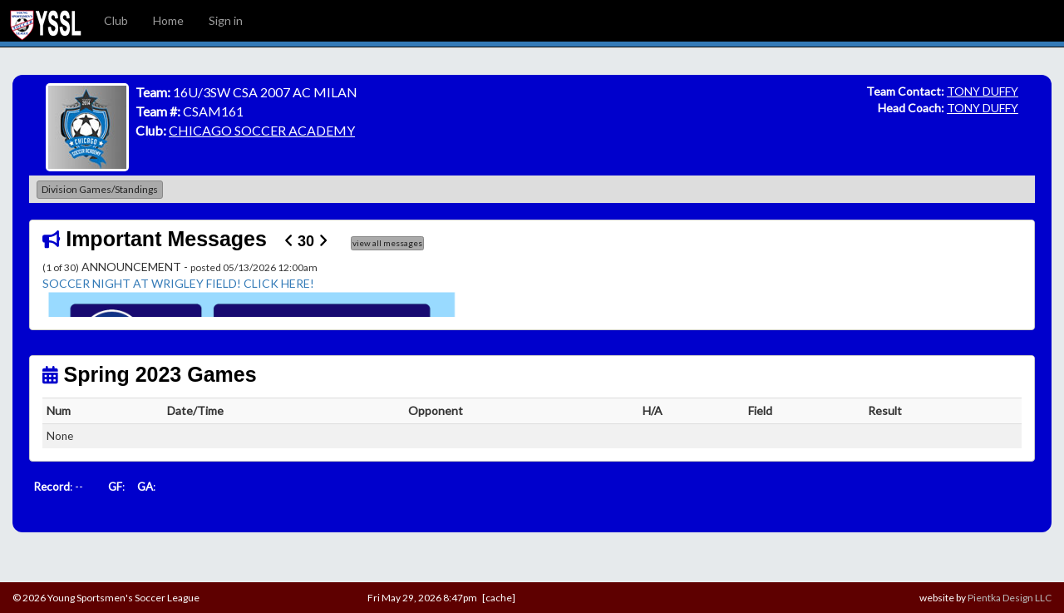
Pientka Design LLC (1010, 597)
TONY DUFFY (982, 91)
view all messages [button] (387, 243)
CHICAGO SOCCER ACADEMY (262, 130)
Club (116, 20)
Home (168, 20)
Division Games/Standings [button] (100, 189)
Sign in (226, 20)
